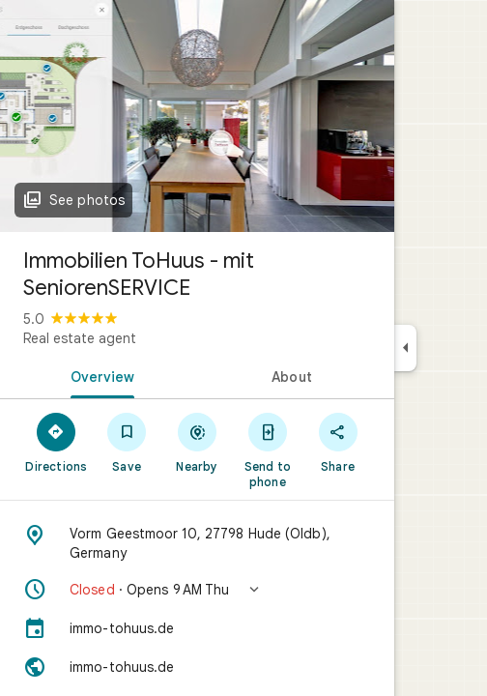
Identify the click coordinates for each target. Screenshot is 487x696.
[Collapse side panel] (405, 348)
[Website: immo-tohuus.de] (197, 667)
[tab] (98, 375)
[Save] (127, 442)
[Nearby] (197, 442)
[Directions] (56, 442)
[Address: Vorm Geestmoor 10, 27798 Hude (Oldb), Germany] (197, 543)
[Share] (337, 442)
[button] (197, 589)
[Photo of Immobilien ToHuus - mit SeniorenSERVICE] (197, 116)
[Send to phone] (267, 449)
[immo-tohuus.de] (197, 628)
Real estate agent (79, 338)
